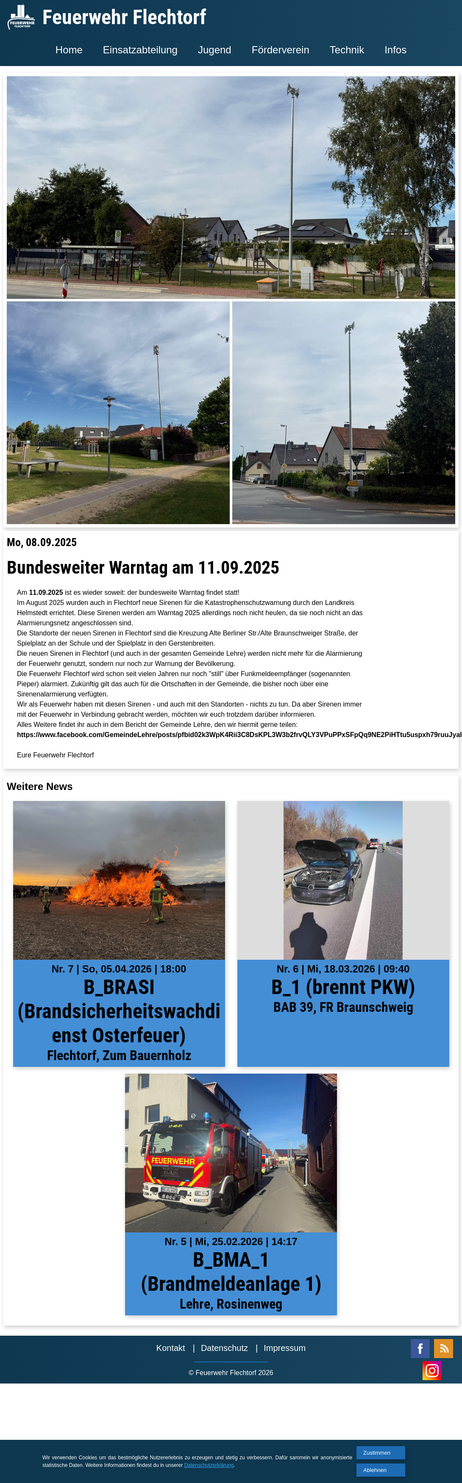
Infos (395, 49)
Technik (347, 49)
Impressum (285, 1348)
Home (69, 49)
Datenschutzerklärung (209, 1465)
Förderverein (280, 49)
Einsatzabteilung (140, 49)
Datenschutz (224, 1348)
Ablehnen (375, 1470)
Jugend (214, 49)
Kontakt (170, 1348)
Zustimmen (376, 1453)
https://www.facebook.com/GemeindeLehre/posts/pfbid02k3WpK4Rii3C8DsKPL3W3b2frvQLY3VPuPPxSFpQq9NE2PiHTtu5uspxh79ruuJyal (239, 734)
